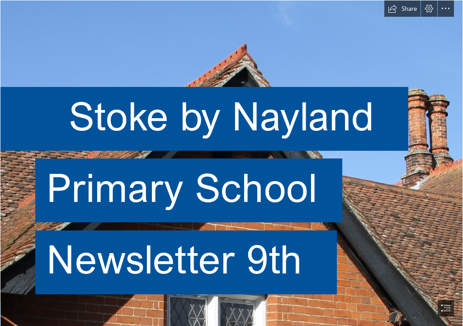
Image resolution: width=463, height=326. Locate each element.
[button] (402, 8)
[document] (231, 163)
